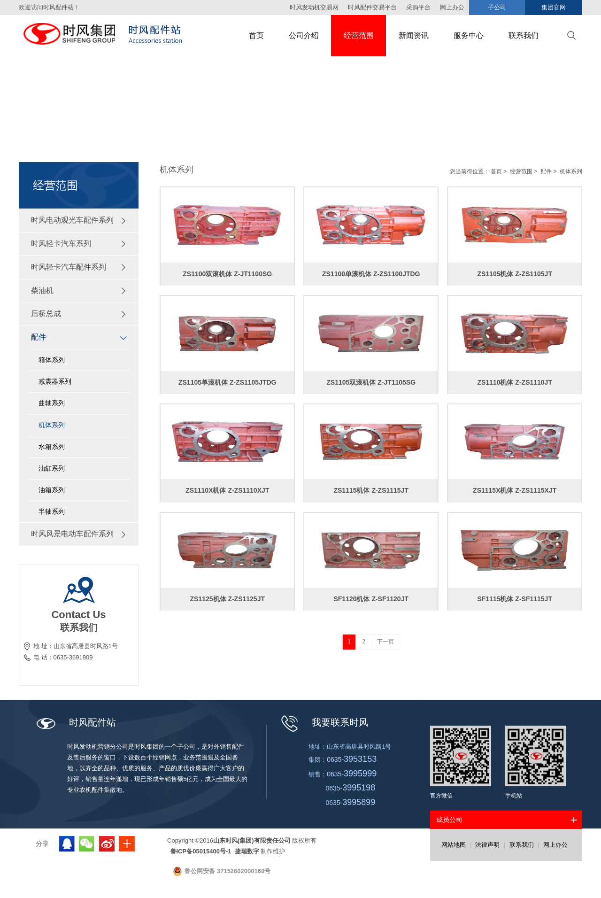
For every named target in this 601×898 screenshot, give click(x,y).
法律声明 (487, 844)
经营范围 (359, 35)
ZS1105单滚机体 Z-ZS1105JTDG (227, 382)
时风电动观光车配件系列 (79, 220)
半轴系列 (52, 511)
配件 (79, 337)
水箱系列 (52, 446)
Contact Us (78, 614)
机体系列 (52, 425)
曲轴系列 (52, 403)
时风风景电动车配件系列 (79, 534)
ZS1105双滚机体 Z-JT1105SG (371, 382)
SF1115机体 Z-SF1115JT (514, 599)
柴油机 (79, 290)
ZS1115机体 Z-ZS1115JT (370, 490)
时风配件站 (92, 722)
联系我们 (524, 35)
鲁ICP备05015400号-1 (201, 851)
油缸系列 (52, 468)
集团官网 (553, 7)
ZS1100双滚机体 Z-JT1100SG (227, 274)
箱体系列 (52, 360)
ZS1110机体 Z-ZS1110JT (514, 382)
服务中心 (469, 35)
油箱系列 (52, 490)
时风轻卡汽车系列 (79, 244)
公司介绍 (304, 35)
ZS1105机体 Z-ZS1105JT (514, 274)
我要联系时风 (340, 722)
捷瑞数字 (246, 851)
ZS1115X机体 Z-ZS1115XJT (514, 490)
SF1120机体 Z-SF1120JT (370, 599)
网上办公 (555, 844)
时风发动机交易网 (314, 7)
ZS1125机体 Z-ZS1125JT (227, 599)
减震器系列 (55, 381)
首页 (256, 35)
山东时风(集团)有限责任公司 (252, 840)
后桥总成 (79, 313)
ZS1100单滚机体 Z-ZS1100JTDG (371, 274)
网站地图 (453, 844)
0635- (352, 759)
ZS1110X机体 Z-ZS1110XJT (227, 490)
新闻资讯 (414, 35)
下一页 (385, 641)
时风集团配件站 (110, 35)
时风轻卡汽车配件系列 (79, 267)
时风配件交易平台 (372, 7)
